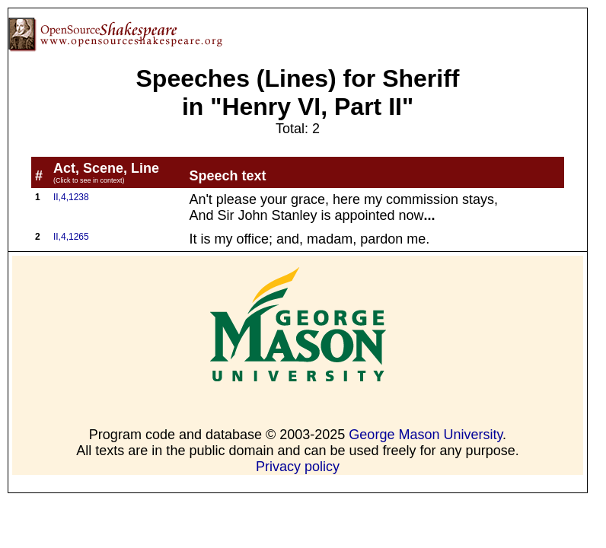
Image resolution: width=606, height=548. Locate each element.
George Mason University (425, 434)
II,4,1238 (71, 197)
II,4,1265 (71, 236)
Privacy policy (298, 466)
